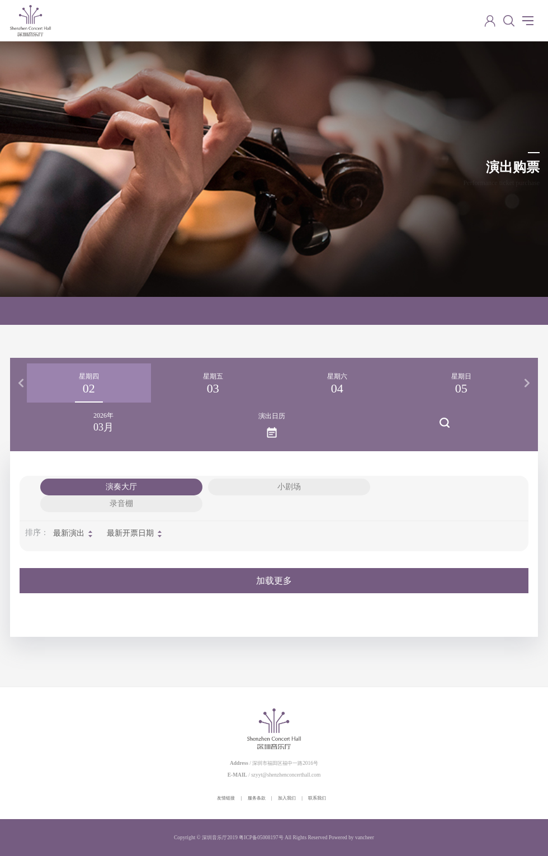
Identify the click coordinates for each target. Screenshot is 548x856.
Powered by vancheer (351, 837)
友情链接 (226, 798)
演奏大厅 (121, 487)
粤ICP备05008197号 (261, 837)
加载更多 (274, 580)
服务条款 (257, 798)
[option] (89, 383)
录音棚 (121, 503)
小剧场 (289, 487)
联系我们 (317, 798)
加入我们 (287, 798)
